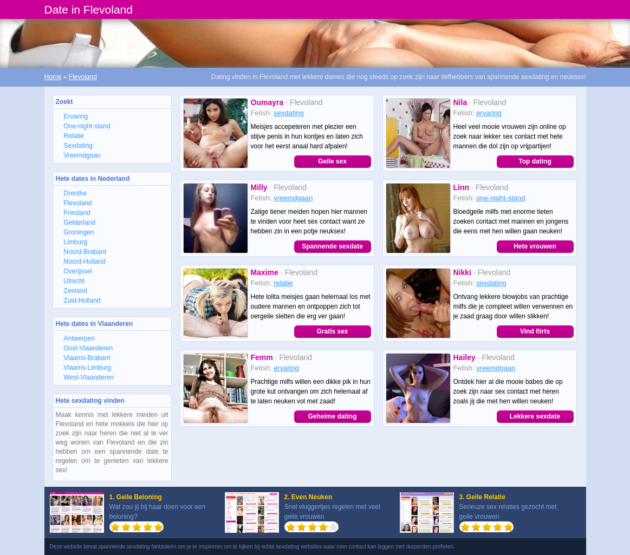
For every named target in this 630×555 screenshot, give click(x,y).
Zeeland (75, 291)
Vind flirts (535, 331)
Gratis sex (332, 331)
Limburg (75, 242)
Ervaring (76, 116)
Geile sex (332, 161)
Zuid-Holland (82, 300)
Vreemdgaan (82, 155)
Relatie (74, 136)
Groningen (79, 232)
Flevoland (83, 77)
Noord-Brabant (85, 252)
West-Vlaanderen (89, 377)
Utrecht (74, 281)
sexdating (289, 113)
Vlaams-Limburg (87, 367)
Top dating (534, 161)
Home (53, 77)
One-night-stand (87, 126)
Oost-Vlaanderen (88, 348)
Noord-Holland (85, 261)
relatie (283, 283)
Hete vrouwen (535, 246)
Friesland (77, 213)
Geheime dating (332, 416)
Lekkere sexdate (535, 416)
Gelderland (80, 222)
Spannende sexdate (332, 246)
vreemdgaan (293, 198)
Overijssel (78, 271)
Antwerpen (79, 338)
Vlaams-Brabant (87, 358)
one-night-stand (500, 198)
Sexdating (78, 145)
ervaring (489, 113)
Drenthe (75, 193)
